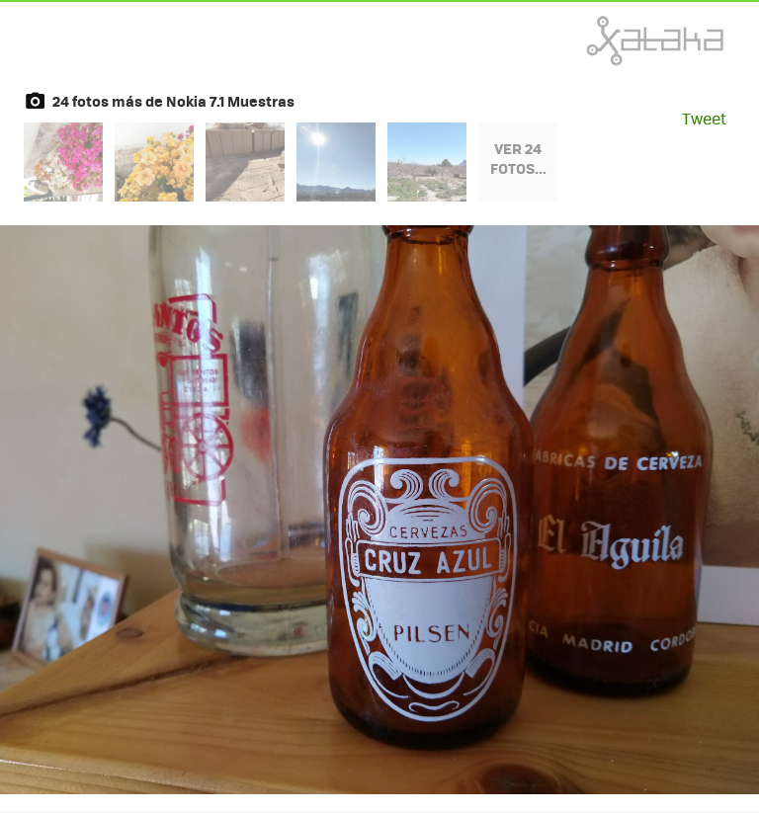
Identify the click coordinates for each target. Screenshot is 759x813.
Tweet (704, 118)
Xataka (611, 40)
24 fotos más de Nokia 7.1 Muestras (173, 101)
